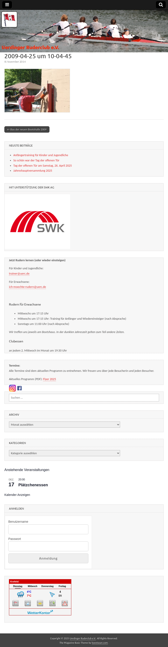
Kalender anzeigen (17, 495)
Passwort (14, 539)
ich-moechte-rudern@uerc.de (27, 287)
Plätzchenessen (33, 485)
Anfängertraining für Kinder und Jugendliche (40, 155)
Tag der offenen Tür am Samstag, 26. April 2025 (42, 165)
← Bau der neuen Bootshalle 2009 (27, 129)
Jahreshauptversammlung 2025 (32, 170)
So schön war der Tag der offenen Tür (36, 160)
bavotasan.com (100, 642)
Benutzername (18, 521)
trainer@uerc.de (19, 273)
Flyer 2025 (49, 379)
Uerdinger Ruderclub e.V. (83, 638)
